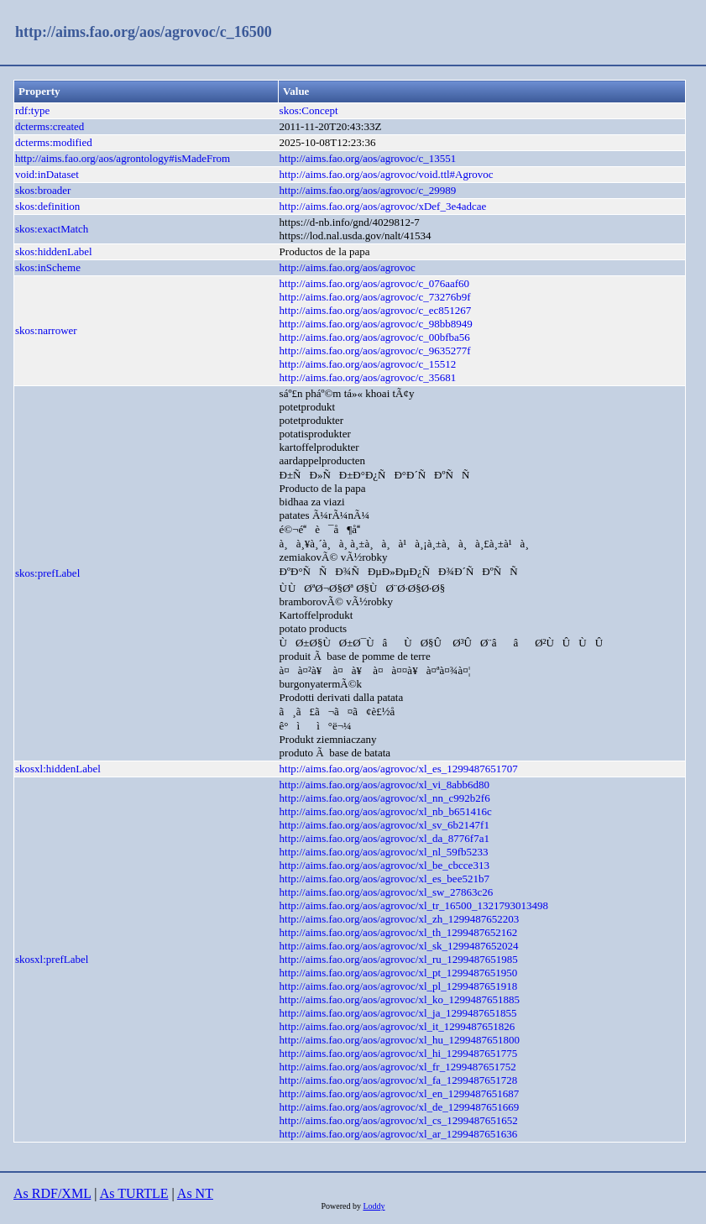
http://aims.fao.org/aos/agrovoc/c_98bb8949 (376, 323)
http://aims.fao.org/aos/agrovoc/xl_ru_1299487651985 (399, 959)
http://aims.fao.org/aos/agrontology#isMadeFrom (122, 158)
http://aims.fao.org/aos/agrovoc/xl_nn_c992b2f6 (385, 798)
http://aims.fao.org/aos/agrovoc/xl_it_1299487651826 (397, 1026)
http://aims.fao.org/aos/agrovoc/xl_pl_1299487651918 (399, 986)
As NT (195, 1193)
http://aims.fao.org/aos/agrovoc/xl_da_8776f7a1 (384, 838)
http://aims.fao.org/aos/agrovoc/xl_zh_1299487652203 (400, 919)
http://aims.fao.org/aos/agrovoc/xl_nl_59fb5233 (384, 851)
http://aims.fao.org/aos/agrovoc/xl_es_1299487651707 (399, 768)
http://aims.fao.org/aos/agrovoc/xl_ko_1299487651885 (400, 999)
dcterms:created (49, 126)
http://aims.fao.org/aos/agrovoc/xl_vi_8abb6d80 (384, 784)
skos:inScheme (48, 267)
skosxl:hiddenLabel (58, 768)
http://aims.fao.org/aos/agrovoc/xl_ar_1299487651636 (399, 1133)
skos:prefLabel (47, 573)
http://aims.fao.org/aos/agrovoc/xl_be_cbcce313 (384, 865)
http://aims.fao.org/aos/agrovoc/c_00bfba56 (375, 337)
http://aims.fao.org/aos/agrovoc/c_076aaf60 (374, 283)
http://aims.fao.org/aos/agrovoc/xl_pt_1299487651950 (399, 972)
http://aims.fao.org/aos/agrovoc (348, 267)
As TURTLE (134, 1193)
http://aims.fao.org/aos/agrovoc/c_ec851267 (376, 310)
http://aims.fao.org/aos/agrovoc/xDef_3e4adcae (383, 206)
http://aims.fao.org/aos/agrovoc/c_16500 (143, 32)
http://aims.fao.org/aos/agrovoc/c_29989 (368, 190)
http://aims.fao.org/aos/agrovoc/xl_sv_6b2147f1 (384, 825)
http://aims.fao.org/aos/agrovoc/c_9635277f (375, 350)
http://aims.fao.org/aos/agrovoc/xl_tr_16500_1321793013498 (414, 905)
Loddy (373, 1206)
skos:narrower (46, 330)
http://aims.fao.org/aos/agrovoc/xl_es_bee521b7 (384, 878)
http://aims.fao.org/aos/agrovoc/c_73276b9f (375, 296)
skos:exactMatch (51, 228)
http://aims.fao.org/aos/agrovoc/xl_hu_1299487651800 (400, 1039)
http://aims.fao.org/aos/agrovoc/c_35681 (368, 377)
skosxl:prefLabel (51, 959)
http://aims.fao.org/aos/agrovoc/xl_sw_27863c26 (387, 892)
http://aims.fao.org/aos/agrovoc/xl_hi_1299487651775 (399, 1053)
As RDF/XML (52, 1193)
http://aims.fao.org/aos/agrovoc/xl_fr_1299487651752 (398, 1066)
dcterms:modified (53, 142)
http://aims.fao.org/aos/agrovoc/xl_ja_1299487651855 (398, 1013)
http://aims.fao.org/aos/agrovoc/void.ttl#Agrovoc (387, 174)
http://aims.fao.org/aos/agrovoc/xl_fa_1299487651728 (399, 1080)
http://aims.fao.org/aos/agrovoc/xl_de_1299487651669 (400, 1107)
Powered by (342, 1206)
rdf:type (32, 110)
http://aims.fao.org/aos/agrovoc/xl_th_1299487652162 (399, 932)
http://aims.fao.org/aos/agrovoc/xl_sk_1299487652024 (399, 945)
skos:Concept (309, 110)
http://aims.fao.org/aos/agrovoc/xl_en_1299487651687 (400, 1093)
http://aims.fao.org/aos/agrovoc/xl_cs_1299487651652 (399, 1120)
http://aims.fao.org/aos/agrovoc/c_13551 (368, 158)
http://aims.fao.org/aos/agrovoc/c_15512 (368, 364)
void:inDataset (47, 174)
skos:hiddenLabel (53, 251)
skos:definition (47, 206)
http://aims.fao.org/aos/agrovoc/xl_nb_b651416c (386, 811)
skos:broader (43, 190)
